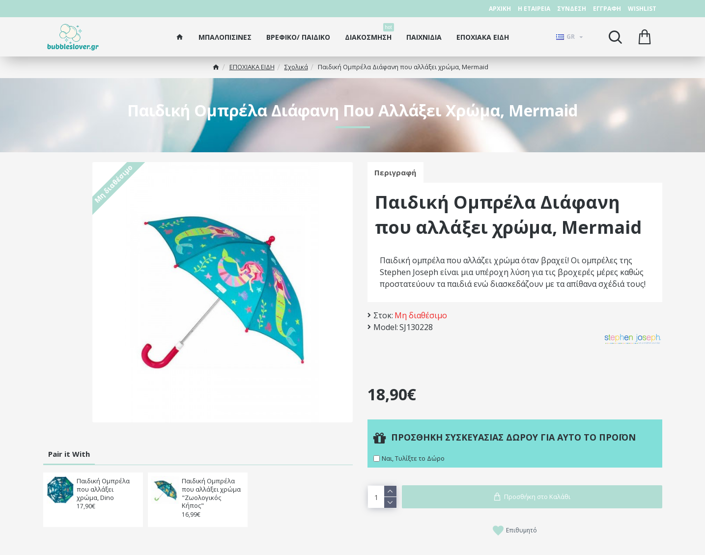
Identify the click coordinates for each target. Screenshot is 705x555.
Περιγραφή (396, 172)
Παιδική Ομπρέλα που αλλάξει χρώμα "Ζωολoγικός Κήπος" (211, 493)
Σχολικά (296, 66)
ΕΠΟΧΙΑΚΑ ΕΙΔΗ (252, 66)
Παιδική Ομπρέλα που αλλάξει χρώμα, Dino (103, 489)
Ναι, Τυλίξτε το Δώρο (413, 458)
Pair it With (69, 454)
